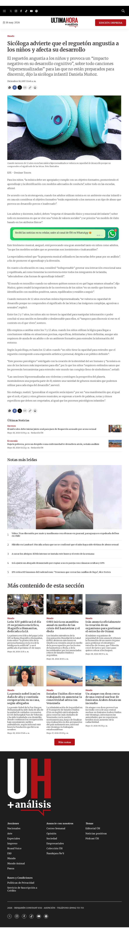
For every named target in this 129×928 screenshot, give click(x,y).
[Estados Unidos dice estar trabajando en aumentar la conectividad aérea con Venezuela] (64, 677)
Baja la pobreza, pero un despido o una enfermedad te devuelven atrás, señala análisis (53, 445)
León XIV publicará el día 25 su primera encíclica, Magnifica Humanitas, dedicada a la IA (24, 627)
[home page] (64, 23)
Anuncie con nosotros (59, 824)
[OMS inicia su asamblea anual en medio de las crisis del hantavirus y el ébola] (64, 605)
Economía (12, 442)
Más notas (64, 743)
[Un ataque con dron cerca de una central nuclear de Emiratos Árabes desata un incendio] (103, 677)
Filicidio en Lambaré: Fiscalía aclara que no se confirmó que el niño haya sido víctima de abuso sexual (65, 545)
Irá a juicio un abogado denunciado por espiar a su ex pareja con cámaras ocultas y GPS (58, 564)
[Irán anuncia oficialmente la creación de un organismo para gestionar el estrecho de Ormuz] (103, 605)
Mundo (10, 36)
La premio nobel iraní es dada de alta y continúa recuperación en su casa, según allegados (23, 699)
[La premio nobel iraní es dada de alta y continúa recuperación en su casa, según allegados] (25, 677)
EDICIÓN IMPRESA (110, 22)
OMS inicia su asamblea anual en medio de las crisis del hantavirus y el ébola (63, 627)
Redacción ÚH (37, 434)
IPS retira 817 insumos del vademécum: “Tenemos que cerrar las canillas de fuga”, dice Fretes (61, 573)
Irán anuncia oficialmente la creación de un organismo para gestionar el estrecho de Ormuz (103, 627)
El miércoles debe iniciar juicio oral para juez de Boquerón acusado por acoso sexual (51, 430)
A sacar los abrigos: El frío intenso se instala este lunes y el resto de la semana (53, 555)
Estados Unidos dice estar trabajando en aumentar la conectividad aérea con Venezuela (64, 699)
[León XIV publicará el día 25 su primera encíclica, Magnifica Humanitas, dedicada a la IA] (25, 605)
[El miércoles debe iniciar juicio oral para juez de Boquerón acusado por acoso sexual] (115, 429)
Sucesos (11, 427)
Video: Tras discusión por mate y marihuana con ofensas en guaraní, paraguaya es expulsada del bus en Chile (65, 535)
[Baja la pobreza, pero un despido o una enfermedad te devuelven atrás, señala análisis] (115, 444)
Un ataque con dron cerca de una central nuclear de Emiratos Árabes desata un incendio (103, 699)
